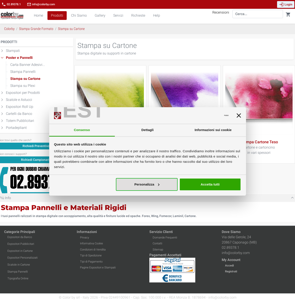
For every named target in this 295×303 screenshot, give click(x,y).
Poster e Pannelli (19, 58)
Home (38, 15)
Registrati (231, 271)
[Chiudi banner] (239, 115)
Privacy (84, 237)
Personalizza (147, 184)
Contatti (157, 243)
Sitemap (158, 249)
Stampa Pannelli (23, 72)
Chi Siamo (79, 15)
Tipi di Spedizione (91, 255)
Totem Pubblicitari (20, 121)
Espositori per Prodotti (23, 93)
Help (156, 15)
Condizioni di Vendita (93, 249)
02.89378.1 (11, 4)
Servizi (118, 15)
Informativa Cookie (91, 243)
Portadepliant (16, 128)
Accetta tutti (210, 184)
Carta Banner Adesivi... (27, 65)
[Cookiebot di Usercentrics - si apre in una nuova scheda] (209, 115)
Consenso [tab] (82, 130)
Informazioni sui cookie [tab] (213, 130)
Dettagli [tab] (147, 130)
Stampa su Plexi (22, 86)
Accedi (229, 265)
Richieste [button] (138, 15)
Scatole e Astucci (19, 100)
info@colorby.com (41, 4)
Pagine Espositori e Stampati (98, 267)
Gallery (100, 15)
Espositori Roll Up (19, 107)
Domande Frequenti (165, 237)
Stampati (13, 51)
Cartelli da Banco (19, 114)
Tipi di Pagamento (91, 261)
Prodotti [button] (57, 15)
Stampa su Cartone (25, 79)
